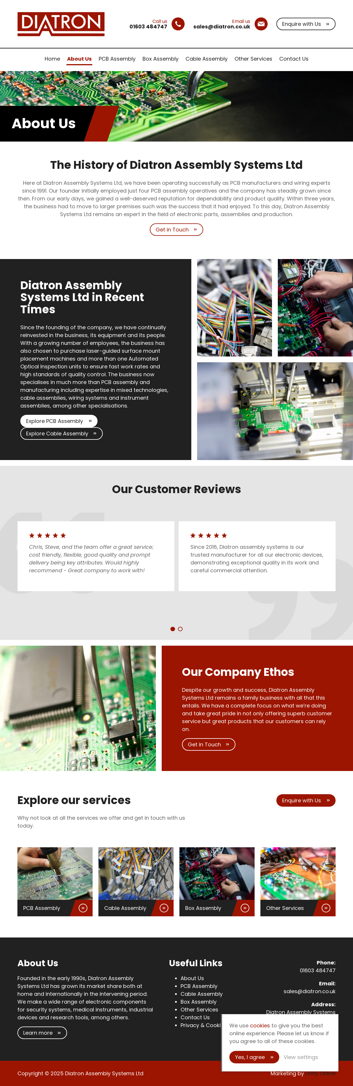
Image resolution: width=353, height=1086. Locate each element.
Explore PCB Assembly (54, 421)
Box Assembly (161, 58)
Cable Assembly (206, 58)
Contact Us (294, 58)
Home (52, 58)
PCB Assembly (117, 58)
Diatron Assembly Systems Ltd (61, 24)
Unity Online (320, 1073)
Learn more (38, 1032)
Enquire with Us (301, 24)
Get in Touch (172, 229)
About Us (79, 58)
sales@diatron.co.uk (310, 991)
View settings (301, 1057)
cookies (260, 1025)
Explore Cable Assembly (57, 433)
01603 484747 (318, 970)
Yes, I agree (250, 1057)
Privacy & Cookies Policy (212, 1025)
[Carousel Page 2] (180, 629)
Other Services (253, 58)
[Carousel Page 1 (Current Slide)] (172, 629)
